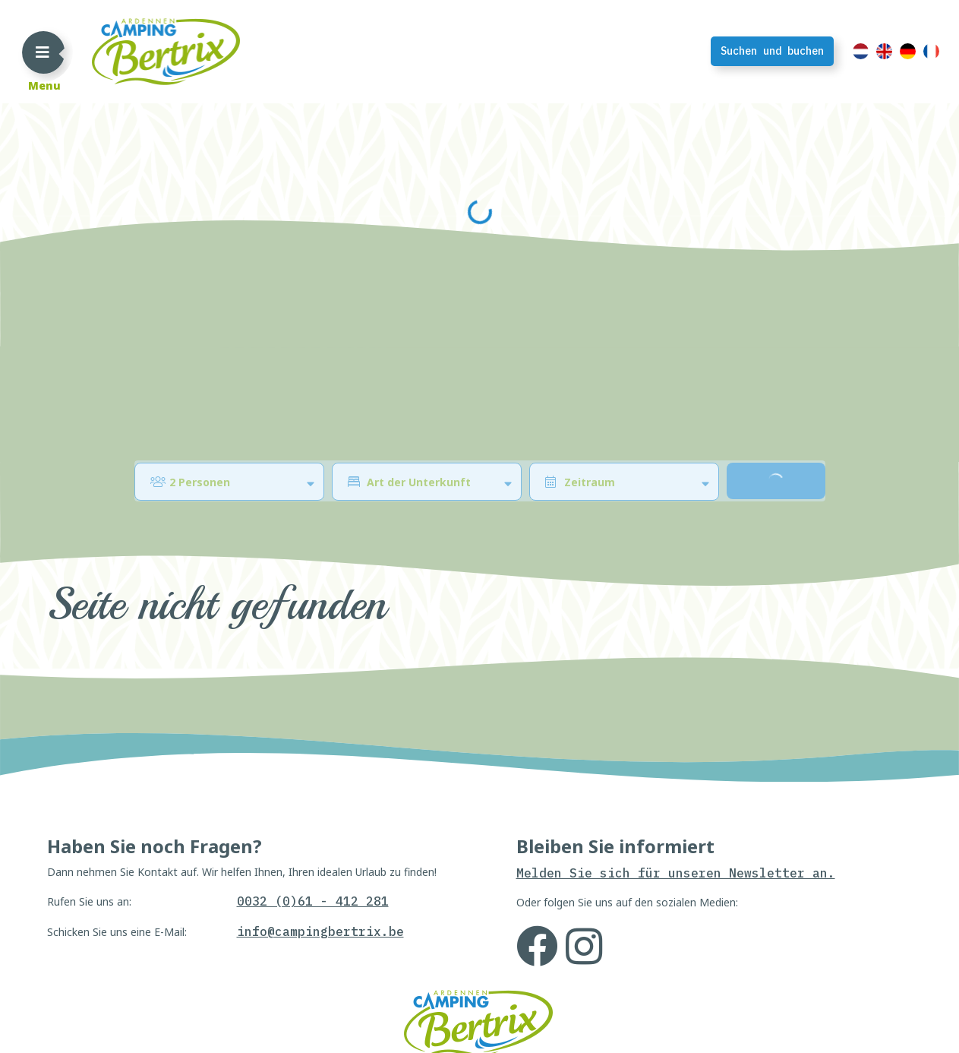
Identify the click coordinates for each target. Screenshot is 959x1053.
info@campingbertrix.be (320, 1041)
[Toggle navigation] (42, 51)
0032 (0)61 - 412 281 (313, 1011)
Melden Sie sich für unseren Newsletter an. (675, 983)
